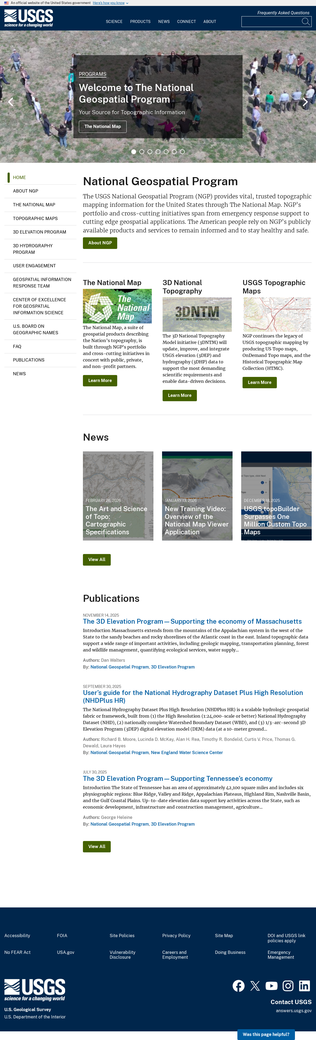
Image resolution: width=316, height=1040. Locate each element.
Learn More (100, 380)
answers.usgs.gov (294, 1010)
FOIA (62, 935)
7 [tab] (182, 151)
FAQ (17, 346)
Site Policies (122, 935)
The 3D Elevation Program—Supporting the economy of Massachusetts (192, 621)
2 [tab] (141, 151)
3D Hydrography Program (33, 249)
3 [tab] (149, 151)
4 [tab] (158, 151)
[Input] (276, 21)
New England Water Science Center (187, 752)
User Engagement (34, 265)
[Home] (28, 26)
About (209, 21)
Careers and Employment (175, 955)
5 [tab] (166, 151)
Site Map (224, 935)
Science (114, 21)
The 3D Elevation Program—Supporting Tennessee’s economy (178, 778)
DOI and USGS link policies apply (286, 938)
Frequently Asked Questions (283, 12)
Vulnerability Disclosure (123, 955)
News (164, 21)
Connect (186, 21)
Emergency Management (281, 955)
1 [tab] (133, 151)
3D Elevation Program (39, 232)
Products (140, 21)
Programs (92, 74)
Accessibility (17, 935)
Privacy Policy (176, 935)
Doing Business (230, 952)
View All (96, 559)
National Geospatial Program (119, 667)
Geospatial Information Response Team (42, 283)
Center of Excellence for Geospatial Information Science (39, 306)
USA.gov (65, 952)
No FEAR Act (17, 952)
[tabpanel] (158, 97)
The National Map (103, 126)
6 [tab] (174, 151)
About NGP (25, 191)
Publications (29, 360)
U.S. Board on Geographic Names (35, 329)
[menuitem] (114, 18)
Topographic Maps (35, 218)
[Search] (306, 21)
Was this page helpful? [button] (266, 1034)
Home (19, 177)
